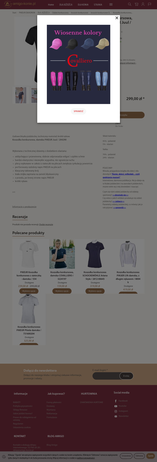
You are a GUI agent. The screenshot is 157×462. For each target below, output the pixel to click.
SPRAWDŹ (78, 111)
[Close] (117, 18)
